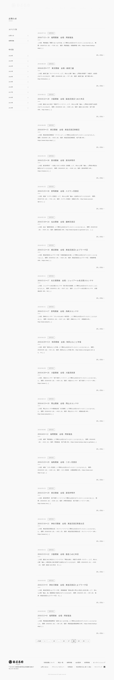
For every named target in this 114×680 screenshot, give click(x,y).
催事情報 (73, 8)
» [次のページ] (88, 641)
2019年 (11, 81)
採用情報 (87, 662)
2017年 (11, 92)
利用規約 (70, 667)
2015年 (11, 102)
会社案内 (83, 8)
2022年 (11, 66)
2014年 (11, 108)
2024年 (11, 55)
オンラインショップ (96, 8)
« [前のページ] (44, 641)
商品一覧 (62, 8)
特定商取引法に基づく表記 (83, 667)
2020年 (11, 76)
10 (54, 641)
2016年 (11, 97)
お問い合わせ (44, 667)
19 (79, 641)
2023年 (11, 61)
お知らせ (13, 18)
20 (84, 641)
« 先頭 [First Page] (39, 641)
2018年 (11, 87)
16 (64, 641)
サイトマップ (98, 667)
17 (69, 641)
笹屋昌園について (49, 8)
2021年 (11, 71)
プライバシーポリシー (58, 667)
